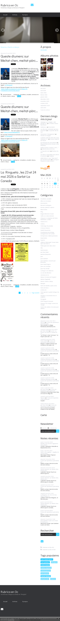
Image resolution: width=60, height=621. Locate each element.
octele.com (43, 290)
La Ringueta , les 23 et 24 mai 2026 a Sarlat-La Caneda (18, 176)
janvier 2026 (44, 97)
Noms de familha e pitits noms (49, 285)
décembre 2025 (45, 99)
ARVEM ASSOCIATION (48, 149)
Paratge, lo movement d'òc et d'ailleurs (49, 296)
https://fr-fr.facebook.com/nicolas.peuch (14, 89)
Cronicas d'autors (45, 228)
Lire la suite (44, 50)
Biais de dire (44, 209)
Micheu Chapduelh (45, 279)
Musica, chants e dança (9, 96)
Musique (43, 283)
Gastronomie (44, 250)
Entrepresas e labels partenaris (49, 235)
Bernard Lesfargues (46, 205)
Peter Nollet (44, 341)
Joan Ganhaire (44, 258)
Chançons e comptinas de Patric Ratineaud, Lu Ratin (49, 218)
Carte (44, 415)
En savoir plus (11, 619)
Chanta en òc (44, 221)
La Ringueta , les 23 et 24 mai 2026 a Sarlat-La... (48, 495)
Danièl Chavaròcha (45, 230)
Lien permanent (6, 94)
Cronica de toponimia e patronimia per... (50, 323)
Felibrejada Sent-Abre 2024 (48, 245)
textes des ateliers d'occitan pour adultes (50, 307)
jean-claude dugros (46, 559)
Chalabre (51, 156)
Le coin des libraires (46, 272)
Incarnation (52, 127)
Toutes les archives (45, 110)
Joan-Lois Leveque (45, 266)
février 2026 (44, 95)
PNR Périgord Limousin (47, 301)
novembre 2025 (45, 101)
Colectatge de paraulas (47, 226)
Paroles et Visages (46, 135)
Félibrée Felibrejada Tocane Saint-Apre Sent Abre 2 (50, 243)
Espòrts (43, 240)
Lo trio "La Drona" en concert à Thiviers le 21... (49, 332)
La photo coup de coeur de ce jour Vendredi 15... (50, 138)
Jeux (42, 256)
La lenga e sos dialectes (47, 270)
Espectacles (44, 238)
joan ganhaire (45, 562)
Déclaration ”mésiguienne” (48, 134)
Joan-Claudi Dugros (46, 264)
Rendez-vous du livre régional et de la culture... (49, 444)
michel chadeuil (45, 565)
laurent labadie (45, 576)
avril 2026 (43, 90)
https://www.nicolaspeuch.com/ (10, 89)
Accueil (5, 15)
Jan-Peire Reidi (44, 252)
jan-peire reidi (45, 579)
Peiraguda (43, 299)
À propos (25, 15)
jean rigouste (44, 573)
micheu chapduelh (46, 568)
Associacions (35, 284)
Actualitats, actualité (25, 94)
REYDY (42, 322)
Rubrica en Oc (9, 5)
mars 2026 (43, 92)
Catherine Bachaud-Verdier (48, 349)
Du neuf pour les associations (48, 142)
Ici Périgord (8, 85)
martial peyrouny (45, 570)
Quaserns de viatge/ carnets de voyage (49, 304)
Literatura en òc (45, 275)
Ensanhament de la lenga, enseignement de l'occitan (48, 233)
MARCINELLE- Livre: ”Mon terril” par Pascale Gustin (49, 158)
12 (47, 183)
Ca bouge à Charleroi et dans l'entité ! (50, 160)
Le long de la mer (45, 151)
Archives (14, 15)
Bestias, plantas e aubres (47, 207)
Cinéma (42, 223)
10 (42, 183)
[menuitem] (5, 14)
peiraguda (54, 562)
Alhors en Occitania (46, 201)
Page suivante (35, 293)
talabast (53, 579)
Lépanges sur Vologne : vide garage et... (48, 122)
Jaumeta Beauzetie (46, 254)
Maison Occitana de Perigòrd (48, 277)
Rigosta (43, 398)
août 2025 (43, 107)
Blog (42, 211)
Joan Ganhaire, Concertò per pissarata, (48, 261)
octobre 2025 (44, 103)
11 (44, 183)
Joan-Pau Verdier (45, 268)
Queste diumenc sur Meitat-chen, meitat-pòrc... (19, 58)
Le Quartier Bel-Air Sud (49, 131)
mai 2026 (43, 88)
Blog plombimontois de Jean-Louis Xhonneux (50, 144)
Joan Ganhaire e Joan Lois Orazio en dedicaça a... (49, 521)
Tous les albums (44, 79)
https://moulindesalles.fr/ (12, 132)
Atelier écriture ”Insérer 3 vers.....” (50, 147)
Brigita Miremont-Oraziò (47, 213)
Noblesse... (43, 127)
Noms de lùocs (45, 287)
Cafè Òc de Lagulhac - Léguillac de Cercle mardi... (50, 452)
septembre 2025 (45, 105)
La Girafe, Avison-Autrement (49, 124)
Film (42, 248)
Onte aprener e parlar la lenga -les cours (50, 292)
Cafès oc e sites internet (47, 216)
